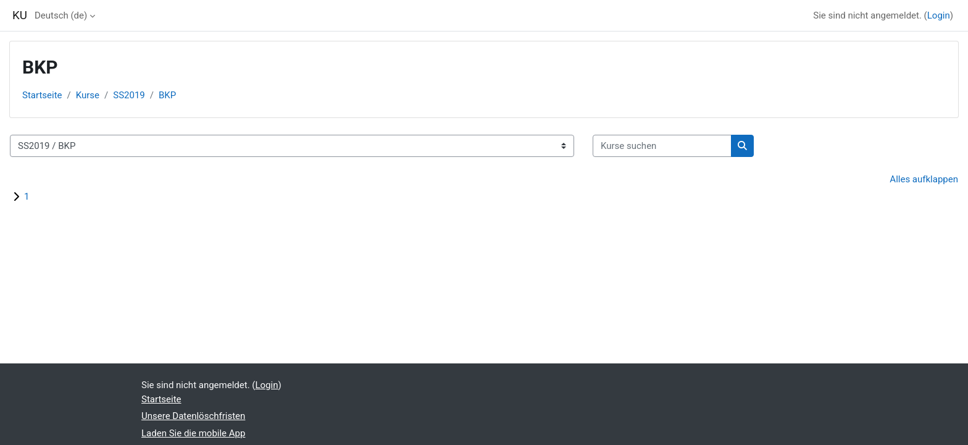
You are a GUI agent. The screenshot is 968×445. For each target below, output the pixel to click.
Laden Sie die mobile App (193, 433)
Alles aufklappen (924, 179)
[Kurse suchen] (662, 146)
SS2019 (129, 95)
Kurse (87, 95)
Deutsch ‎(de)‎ (61, 15)
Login (938, 15)
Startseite (42, 95)
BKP (167, 95)
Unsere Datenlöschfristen (193, 416)
